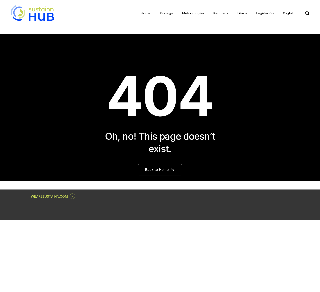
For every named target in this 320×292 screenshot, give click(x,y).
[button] (160, 170)
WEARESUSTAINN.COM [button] (49, 196)
